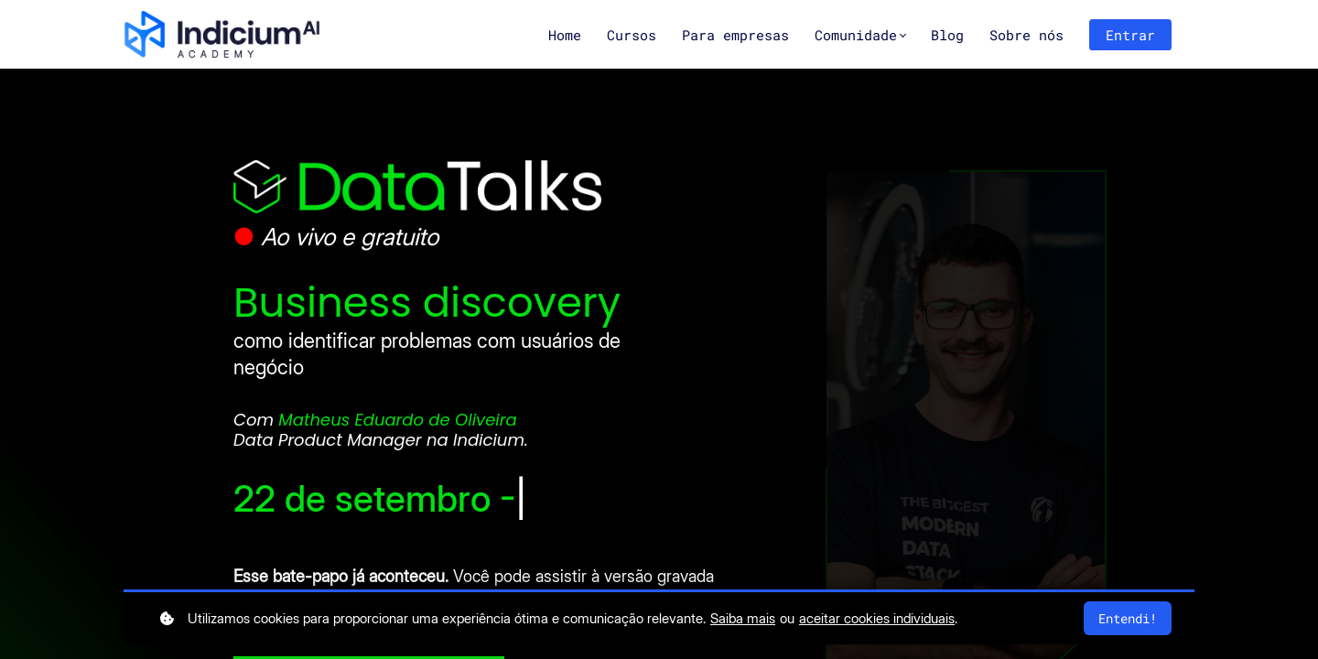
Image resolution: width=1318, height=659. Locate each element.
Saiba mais (742, 618)
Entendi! (1127, 618)
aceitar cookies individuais (877, 618)
